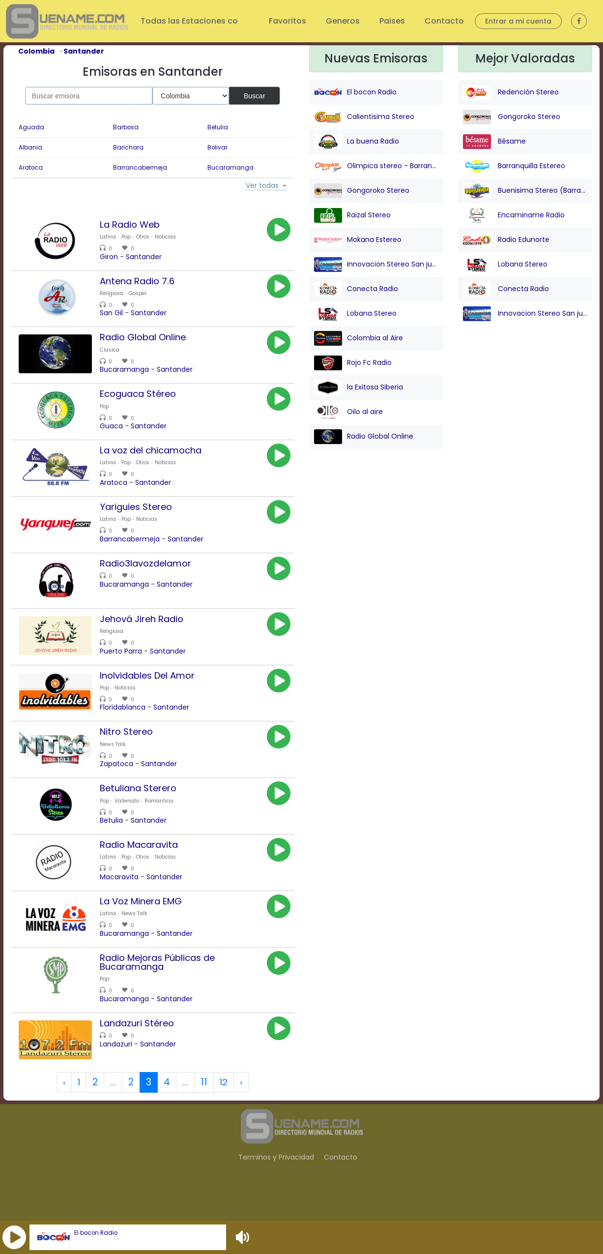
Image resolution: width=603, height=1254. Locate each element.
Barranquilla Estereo (514, 166)
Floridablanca (128, 725)
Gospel (143, 295)
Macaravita (124, 900)
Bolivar (217, 147)
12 (224, 1112)
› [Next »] (242, 1112)
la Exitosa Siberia (358, 387)
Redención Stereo (511, 92)
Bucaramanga (230, 168)
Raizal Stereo (352, 215)
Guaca (116, 432)
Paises (392, 21)
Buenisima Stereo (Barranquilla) (525, 190)
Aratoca (31, 168)
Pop (131, 236)
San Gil (116, 315)
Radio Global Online (363, 436)
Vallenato (132, 822)
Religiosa (117, 295)
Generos (343, 21)
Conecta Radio (356, 289)
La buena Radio (356, 141)
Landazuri (121, 1071)
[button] (14, 1237)
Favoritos (287, 21)
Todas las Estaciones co (190, 21)
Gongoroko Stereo (361, 190)
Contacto (444, 21)
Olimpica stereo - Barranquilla (376, 166)
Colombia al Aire (358, 338)
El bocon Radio (95, 1233)
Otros (148, 236)
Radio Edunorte (506, 240)
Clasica (115, 354)
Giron (114, 257)
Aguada (31, 127)
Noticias (170, 236)
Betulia (217, 127)
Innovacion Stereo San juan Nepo (376, 264)
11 (204, 1112)
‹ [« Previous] (63, 1112)
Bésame (494, 141)
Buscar (254, 95)
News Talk (118, 763)
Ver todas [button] (262, 185)
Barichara (128, 147)
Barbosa (126, 127)
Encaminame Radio (514, 215)
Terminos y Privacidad (276, 1188)
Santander (149, 257)
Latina (113, 236)
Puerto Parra (126, 666)
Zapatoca (122, 783)
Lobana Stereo (355, 313)
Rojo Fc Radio (353, 363)
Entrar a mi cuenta (518, 21)
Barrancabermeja (140, 168)
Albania (30, 147)
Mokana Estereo (358, 240)
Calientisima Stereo (364, 117)
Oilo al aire (348, 412)
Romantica (164, 822)
